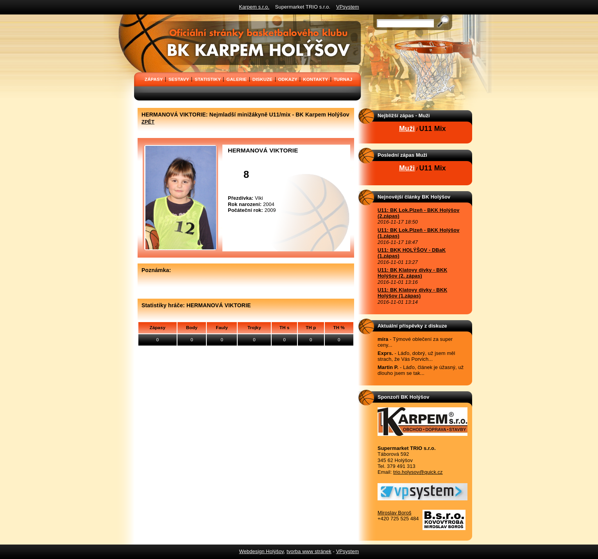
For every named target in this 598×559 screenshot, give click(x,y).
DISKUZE (262, 79)
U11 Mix (432, 129)
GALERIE (236, 79)
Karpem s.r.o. (254, 7)
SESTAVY (178, 79)
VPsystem (347, 7)
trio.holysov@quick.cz (418, 472)
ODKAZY (287, 79)
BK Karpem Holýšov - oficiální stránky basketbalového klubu (136, 17)
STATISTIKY (208, 79)
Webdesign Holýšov (261, 551)
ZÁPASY (154, 79)
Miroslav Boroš (394, 513)
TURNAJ (343, 79)
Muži (407, 129)
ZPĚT (147, 122)
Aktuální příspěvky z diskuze (412, 326)
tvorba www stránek (308, 551)
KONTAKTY (315, 79)
